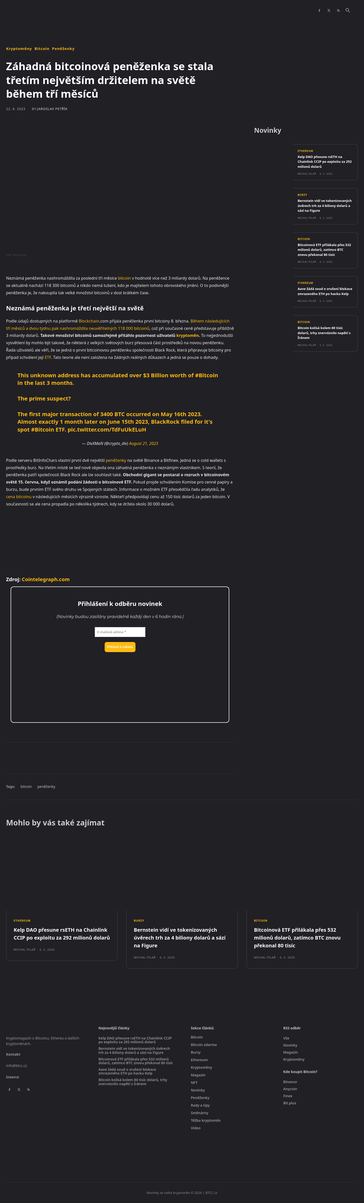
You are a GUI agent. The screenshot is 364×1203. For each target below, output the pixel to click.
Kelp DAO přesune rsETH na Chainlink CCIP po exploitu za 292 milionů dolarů (325, 161)
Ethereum (305, 151)
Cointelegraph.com (46, 579)
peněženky (116, 460)
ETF (48, 357)
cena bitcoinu (19, 496)
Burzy (302, 195)
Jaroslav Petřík (52, 109)
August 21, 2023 (143, 443)
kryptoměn (187, 335)
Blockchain (89, 321)
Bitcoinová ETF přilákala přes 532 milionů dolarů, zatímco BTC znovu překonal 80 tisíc (325, 254)
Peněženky (63, 48)
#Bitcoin (206, 375)
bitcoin (124, 278)
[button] (348, 11)
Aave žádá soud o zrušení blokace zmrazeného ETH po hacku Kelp (324, 298)
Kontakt (13, 1054)
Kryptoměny (19, 48)
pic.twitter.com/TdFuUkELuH (106, 429)
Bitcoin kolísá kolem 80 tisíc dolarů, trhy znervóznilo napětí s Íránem (324, 342)
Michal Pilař (307, 173)
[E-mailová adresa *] (120, 632)
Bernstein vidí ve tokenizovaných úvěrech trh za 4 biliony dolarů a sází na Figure (324, 208)
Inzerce (12, 1076)
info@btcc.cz (16, 1065)
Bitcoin (42, 48)
